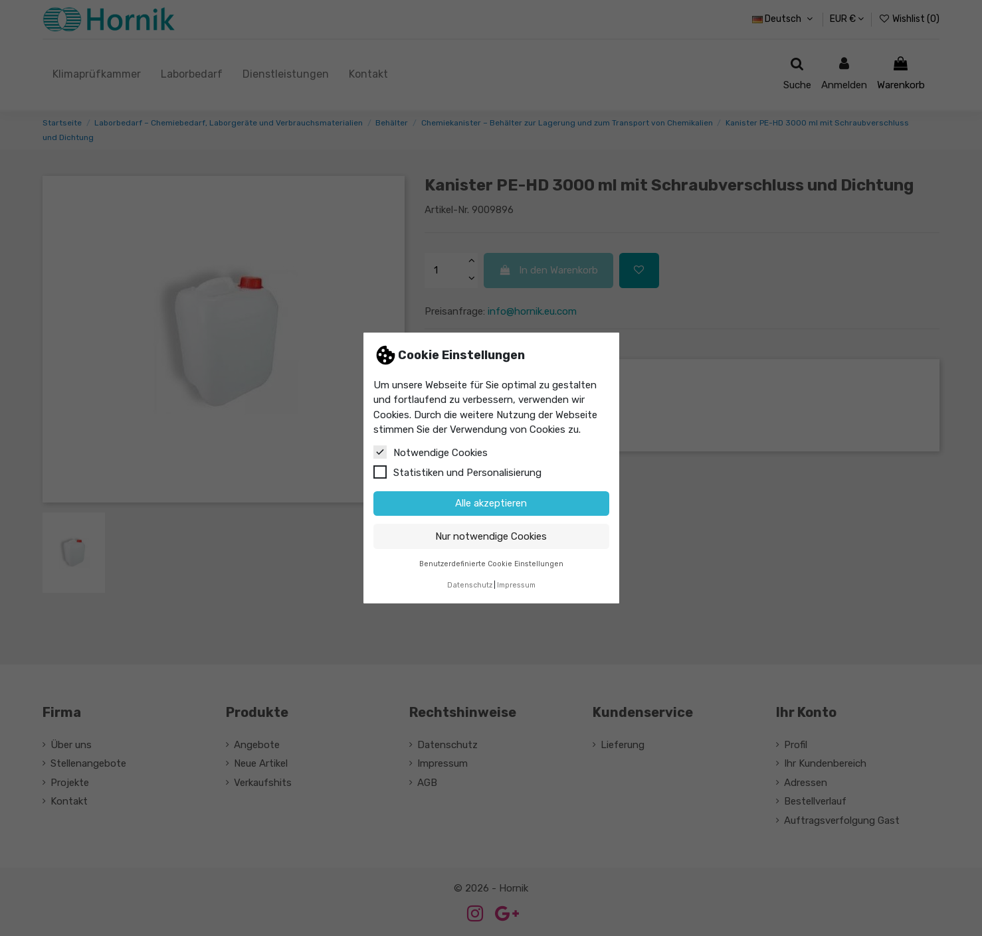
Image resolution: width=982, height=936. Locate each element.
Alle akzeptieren (491, 503)
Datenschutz (469, 585)
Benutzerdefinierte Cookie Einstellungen (491, 564)
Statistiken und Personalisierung (457, 472)
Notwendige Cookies (430, 452)
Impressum (516, 585)
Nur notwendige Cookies (491, 536)
